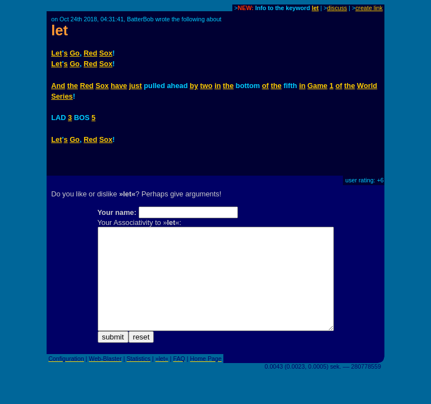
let (314, 7)
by (194, 85)
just (135, 85)
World (367, 85)
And (58, 85)
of (265, 85)
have (119, 85)
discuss (337, 7)
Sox (105, 53)
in (217, 85)
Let (56, 53)
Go (75, 53)
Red (90, 53)
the (72, 85)
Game (318, 85)
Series (61, 96)
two (206, 85)
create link (369, 7)
